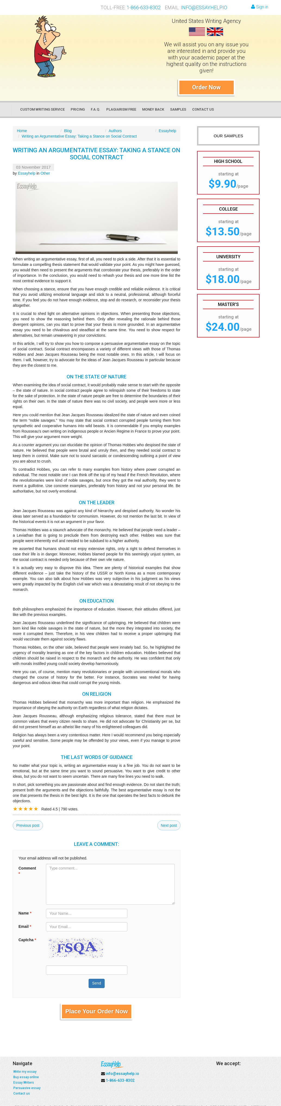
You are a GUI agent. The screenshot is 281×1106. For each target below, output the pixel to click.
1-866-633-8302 (144, 7)
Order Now (206, 87)
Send (96, 983)
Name (24, 913)
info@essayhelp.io (204, 7)
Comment (27, 871)
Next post (169, 825)
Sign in (259, 7)
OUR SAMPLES (228, 135)
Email (24, 926)
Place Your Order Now (96, 1011)
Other (45, 173)
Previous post (27, 825)
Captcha (27, 940)
